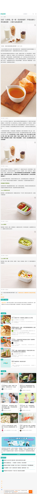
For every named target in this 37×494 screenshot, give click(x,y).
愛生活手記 (4, 302)
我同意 (30, 491)
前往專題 (18, 454)
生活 (3, 16)
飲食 (4, 16)
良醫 (1, 16)
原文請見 (2, 297)
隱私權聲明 (16, 491)
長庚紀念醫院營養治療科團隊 (10, 46)
